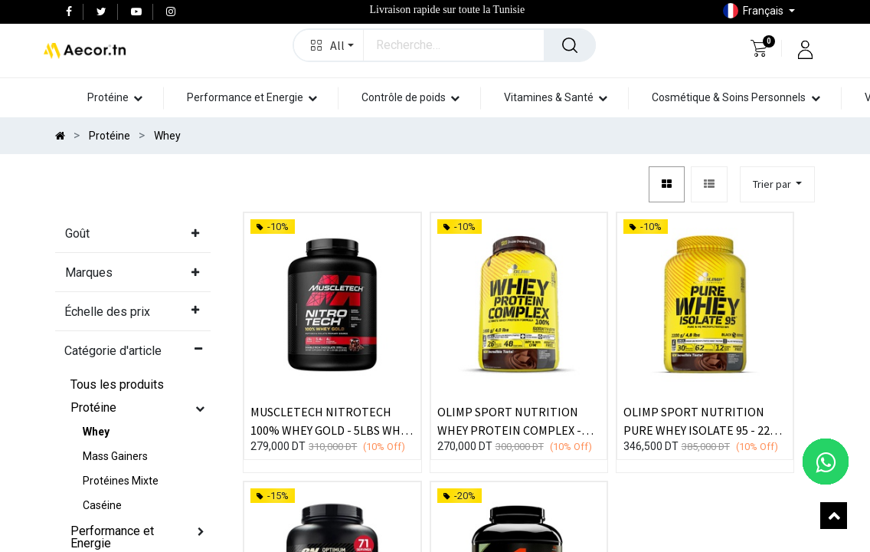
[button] (778, 184)
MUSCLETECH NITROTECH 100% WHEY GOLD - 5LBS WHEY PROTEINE (331, 420)
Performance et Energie (112, 537)
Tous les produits (117, 384)
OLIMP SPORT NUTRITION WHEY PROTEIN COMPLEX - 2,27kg (509, 420)
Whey (96, 432)
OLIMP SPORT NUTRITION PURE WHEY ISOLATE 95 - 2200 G (702, 420)
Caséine (102, 505)
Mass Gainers (115, 456)
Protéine (93, 407)
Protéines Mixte (121, 481)
